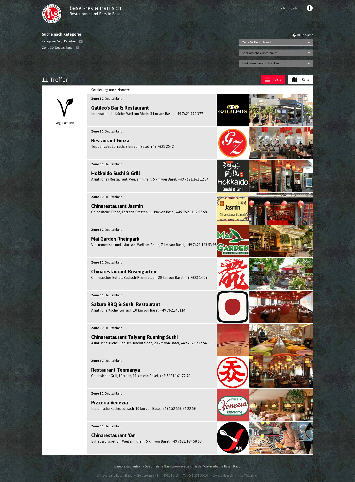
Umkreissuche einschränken (260, 63)
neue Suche (302, 35)
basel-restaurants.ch (95, 8)
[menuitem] (309, 9)
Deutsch (279, 8)
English (292, 8)
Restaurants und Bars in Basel (96, 14)
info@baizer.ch (248, 475)
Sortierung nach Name (110, 90)
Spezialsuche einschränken (260, 53)
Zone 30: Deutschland (256, 42)
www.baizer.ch (223, 475)
